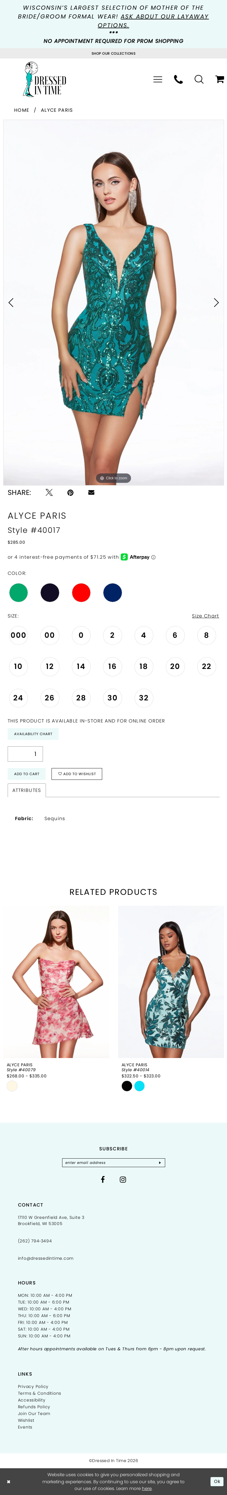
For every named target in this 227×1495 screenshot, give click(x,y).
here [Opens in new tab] (147, 1488)
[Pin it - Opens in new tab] (70, 492)
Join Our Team (34, 1413)
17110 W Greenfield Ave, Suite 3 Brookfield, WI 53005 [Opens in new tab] (51, 1220)
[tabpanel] (114, 302)
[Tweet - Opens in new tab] (49, 492)
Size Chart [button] (205, 616)
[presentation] (56, 982)
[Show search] (199, 79)
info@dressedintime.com (46, 1258)
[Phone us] (178, 79)
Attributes (26, 790)
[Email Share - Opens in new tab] (91, 492)
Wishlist (26, 1420)
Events (25, 1427)
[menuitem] (158, 79)
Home (21, 110)
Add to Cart (26, 773)
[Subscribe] (160, 1162)
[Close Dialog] (9, 1481)
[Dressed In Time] (44, 79)
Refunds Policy (34, 1407)
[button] (158, 79)
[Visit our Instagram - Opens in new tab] (123, 1179)
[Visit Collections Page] (113, 53)
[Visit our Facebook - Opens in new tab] (103, 1179)
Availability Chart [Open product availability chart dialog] (33, 733)
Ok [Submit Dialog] (217, 1481)
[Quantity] (25, 754)
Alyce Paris (57, 110)
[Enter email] (113, 1162)
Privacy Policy (33, 1386)
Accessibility (32, 1400)
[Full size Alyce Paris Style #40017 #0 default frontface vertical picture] (114, 302)
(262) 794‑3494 (35, 1241)
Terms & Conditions (40, 1393)
